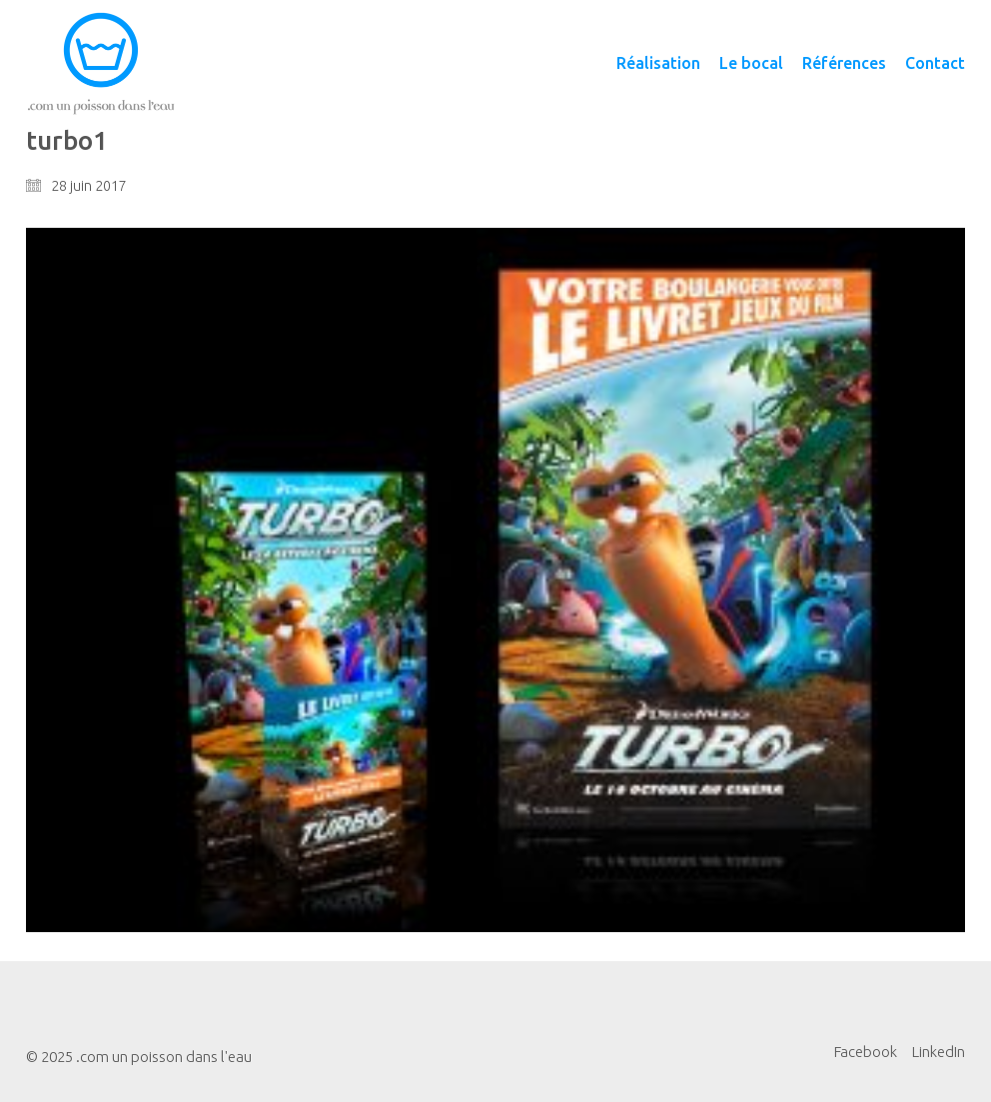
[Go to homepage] (101, 63)
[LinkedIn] (938, 1052)
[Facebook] (865, 1052)
